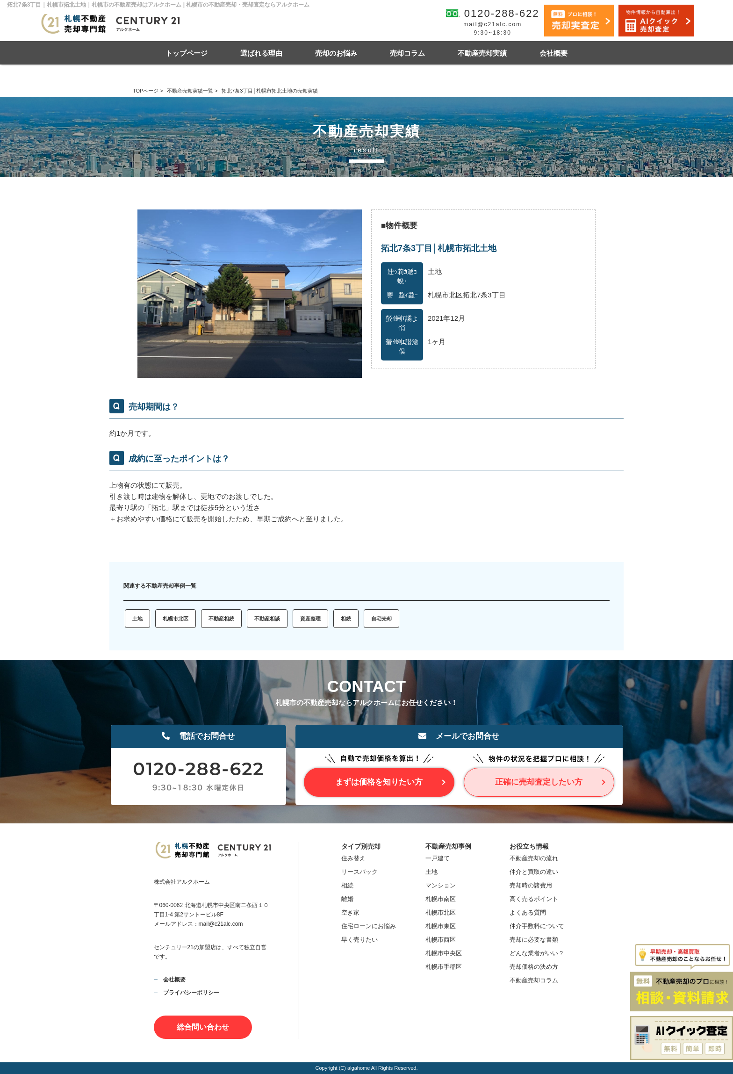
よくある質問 (528, 912)
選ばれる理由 (261, 53)
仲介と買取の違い (534, 871)
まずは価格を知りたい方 (379, 782)
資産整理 (310, 618)
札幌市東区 (440, 926)
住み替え (353, 858)
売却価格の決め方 (534, 966)
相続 (346, 618)
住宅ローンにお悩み (368, 926)
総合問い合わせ (203, 1027)
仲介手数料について (537, 926)
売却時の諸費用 (531, 885)
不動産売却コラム (534, 980)
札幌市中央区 (443, 953)
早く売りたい (359, 939)
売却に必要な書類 (534, 939)
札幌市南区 (440, 898)
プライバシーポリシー (191, 992)
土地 (137, 618)
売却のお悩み (336, 53)
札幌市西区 (440, 939)
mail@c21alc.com (492, 24)
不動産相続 (221, 618)
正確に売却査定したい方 (538, 782)
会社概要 (553, 53)
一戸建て (437, 858)
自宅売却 (381, 618)
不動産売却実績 (482, 53)
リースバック (359, 871)
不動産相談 (267, 618)
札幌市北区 (175, 618)
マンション (440, 885)
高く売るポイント (534, 898)
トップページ (186, 53)
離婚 (347, 898)
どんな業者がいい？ (537, 953)
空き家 (350, 912)
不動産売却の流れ (534, 858)
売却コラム (407, 53)
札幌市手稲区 (443, 966)
